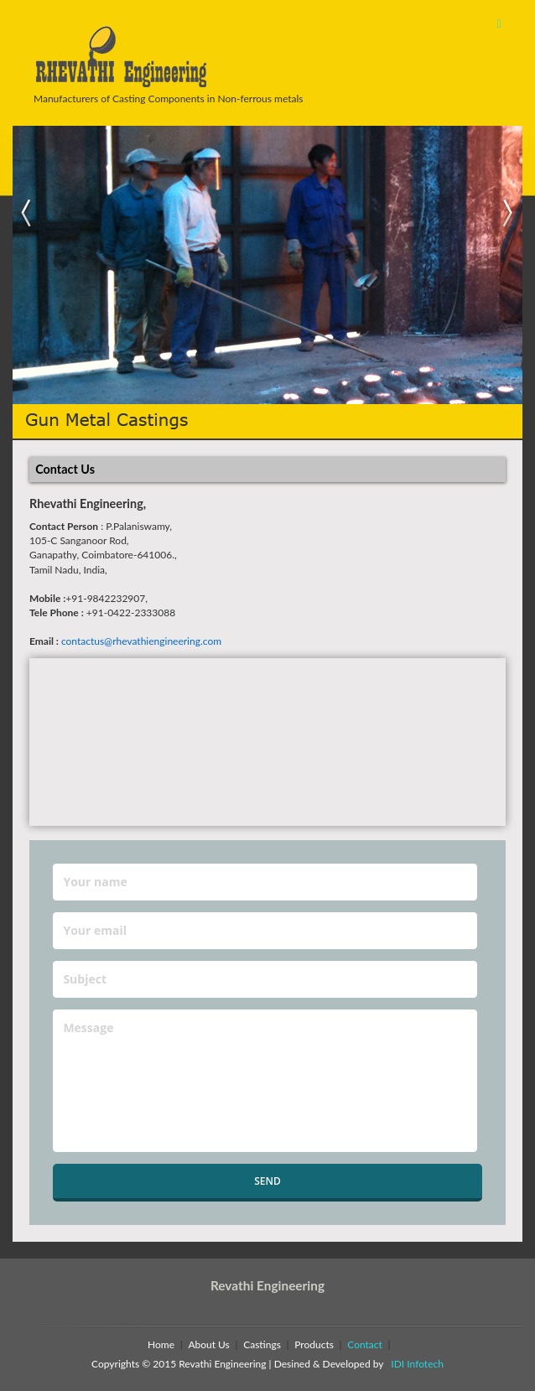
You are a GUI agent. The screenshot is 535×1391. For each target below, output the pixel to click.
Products (314, 1344)
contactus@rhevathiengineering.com (141, 641)
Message (265, 1081)
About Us (208, 1344)
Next (509, 213)
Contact (364, 1344)
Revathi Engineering (267, 1285)
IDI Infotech (415, 1363)
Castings (262, 1344)
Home (161, 1344)
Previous (26, 213)
